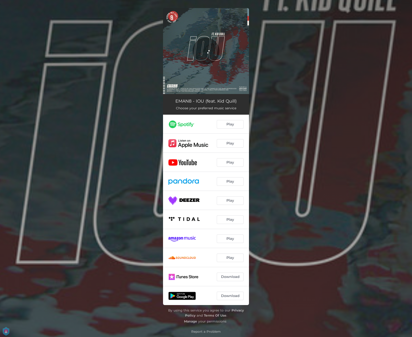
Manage (190, 321)
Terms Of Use (215, 315)
